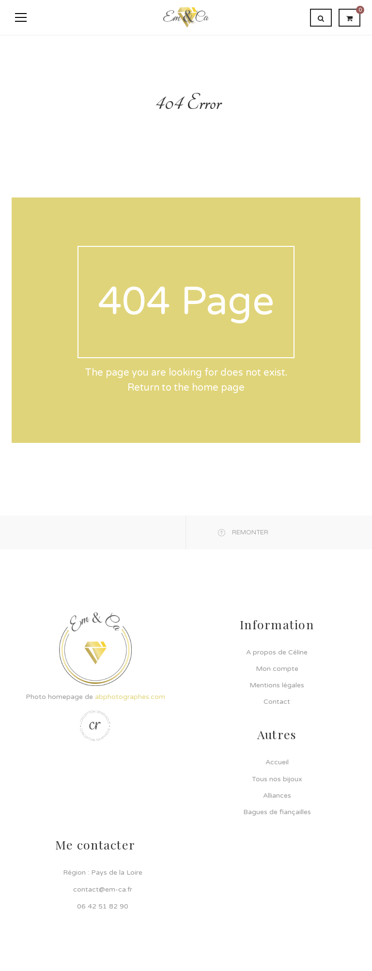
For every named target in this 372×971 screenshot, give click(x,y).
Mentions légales (276, 685)
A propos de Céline (277, 652)
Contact (277, 702)
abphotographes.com (130, 697)
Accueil (277, 762)
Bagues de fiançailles (277, 812)
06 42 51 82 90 (102, 906)
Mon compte (277, 669)
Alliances (277, 795)
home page (218, 388)
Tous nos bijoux (277, 779)
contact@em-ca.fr (102, 889)
